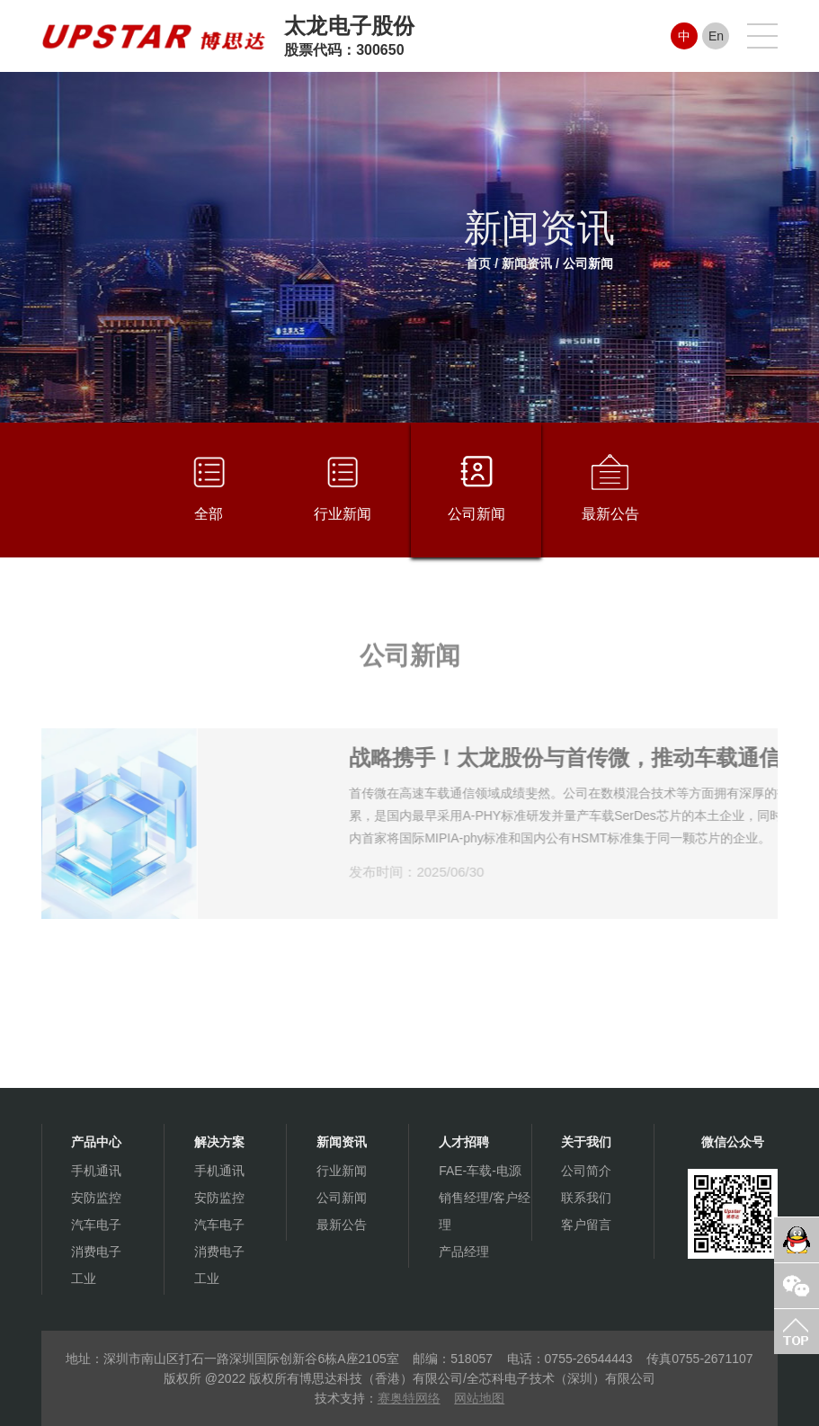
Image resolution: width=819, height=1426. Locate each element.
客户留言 (586, 1224)
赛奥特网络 (409, 1398)
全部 (209, 487)
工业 (83, 1278)
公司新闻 (588, 263)
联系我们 (586, 1197)
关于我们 (586, 1142)
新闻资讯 (527, 263)
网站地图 (479, 1398)
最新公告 (610, 487)
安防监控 (96, 1197)
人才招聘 (464, 1142)
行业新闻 (342, 487)
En (716, 36)
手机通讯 (96, 1170)
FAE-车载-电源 (480, 1170)
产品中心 (96, 1142)
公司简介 (586, 1170)
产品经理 (464, 1251)
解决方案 (219, 1142)
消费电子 (96, 1251)
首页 (478, 263)
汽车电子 (96, 1224)
